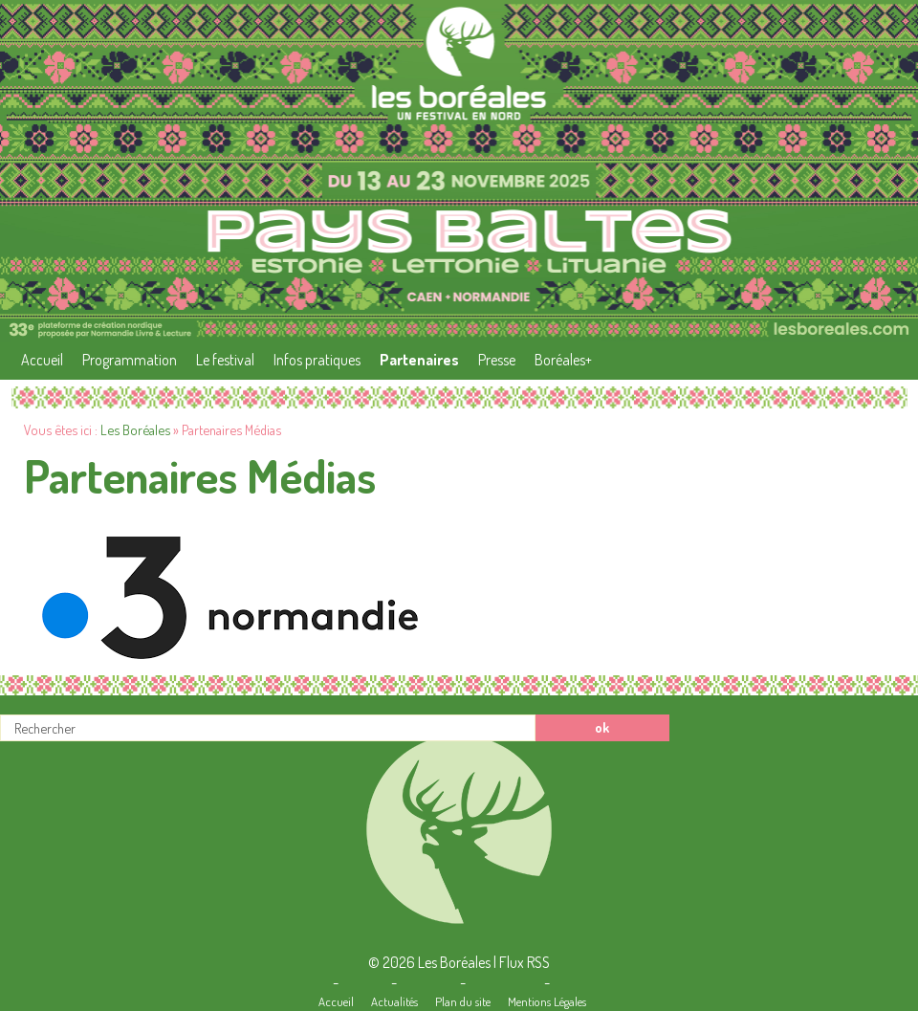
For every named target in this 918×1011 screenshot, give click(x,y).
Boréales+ (563, 359)
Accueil (42, 359)
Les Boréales (135, 429)
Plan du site (463, 1001)
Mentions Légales (547, 1001)
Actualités (394, 1001)
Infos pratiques (317, 359)
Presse (496, 359)
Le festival (225, 359)
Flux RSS (524, 962)
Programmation (129, 359)
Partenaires (419, 359)
